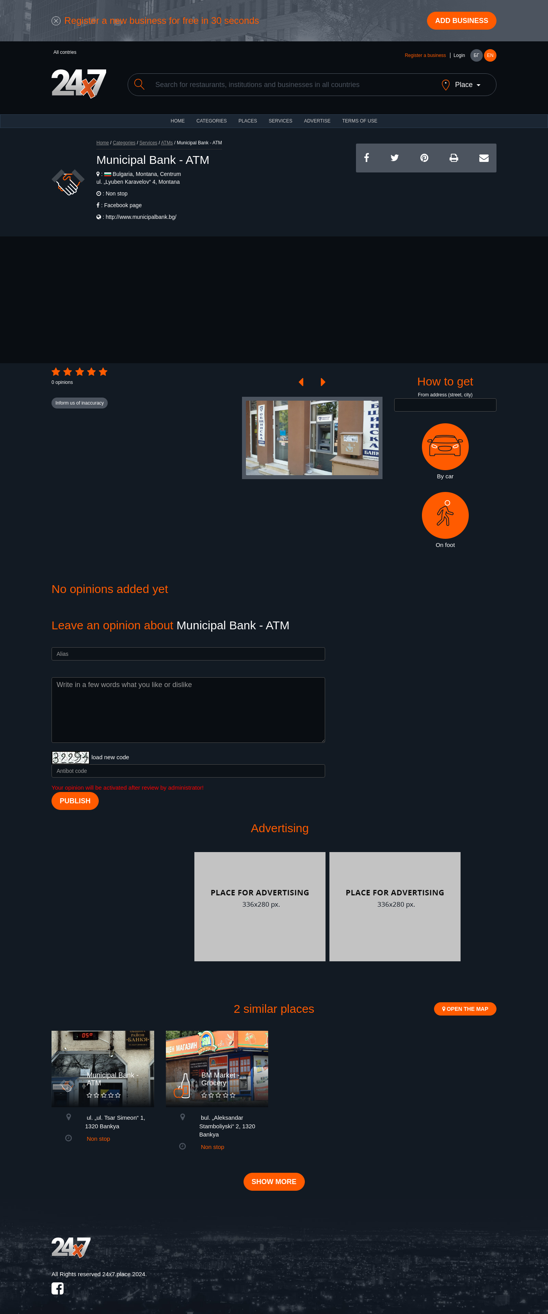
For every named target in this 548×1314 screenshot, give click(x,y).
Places (247, 121)
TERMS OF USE (359, 121)
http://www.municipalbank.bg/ (141, 217)
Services (280, 121)
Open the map (465, 1009)
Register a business (425, 55)
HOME (178, 121)
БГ (476, 55)
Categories (124, 143)
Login (459, 55)
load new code (110, 757)
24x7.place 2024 (123, 1274)
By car (445, 451)
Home (102, 143)
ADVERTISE (317, 121)
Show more (274, 1182)
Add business (461, 21)
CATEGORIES (211, 121)
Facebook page (123, 205)
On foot (445, 520)
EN (490, 55)
